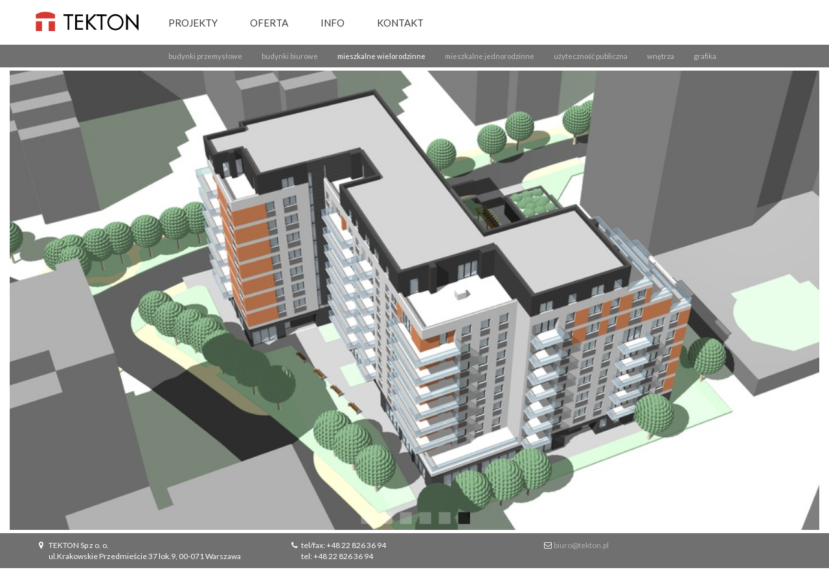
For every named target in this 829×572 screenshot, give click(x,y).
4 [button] (424, 516)
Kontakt (400, 23)
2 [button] (385, 516)
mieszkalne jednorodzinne (489, 56)
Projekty (193, 23)
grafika (705, 56)
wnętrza (660, 56)
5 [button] (443, 516)
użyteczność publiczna (591, 56)
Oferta (269, 23)
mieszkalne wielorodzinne (381, 56)
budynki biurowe (290, 56)
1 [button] (365, 516)
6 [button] (463, 516)
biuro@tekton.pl (581, 545)
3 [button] (404, 516)
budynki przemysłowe (205, 56)
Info (333, 23)
